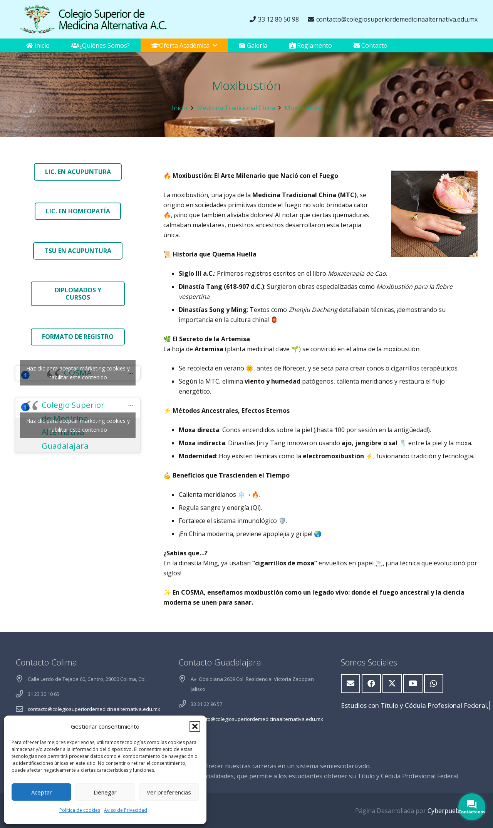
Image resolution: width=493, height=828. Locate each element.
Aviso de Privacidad (125, 810)
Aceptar (41, 792)
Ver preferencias (169, 792)
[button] (195, 726)
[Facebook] (371, 683)
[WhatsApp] (433, 683)
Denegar (105, 792)
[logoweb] (92, 19)
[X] (392, 683)
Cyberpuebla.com (453, 810)
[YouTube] (413, 683)
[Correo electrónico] (350, 683)
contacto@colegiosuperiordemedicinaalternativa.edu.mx (94, 709)
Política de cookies (79, 810)
